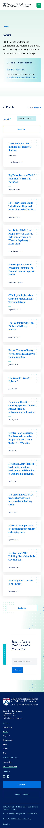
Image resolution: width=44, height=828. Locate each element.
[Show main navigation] (38, 5)
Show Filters (22, 129)
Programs (6, 736)
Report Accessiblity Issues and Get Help (17, 819)
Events (5, 748)
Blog (4, 753)
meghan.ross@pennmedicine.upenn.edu (23, 77)
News (5, 744)
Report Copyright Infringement (14, 813)
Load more (22, 608)
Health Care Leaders (10, 766)
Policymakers (7, 762)
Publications (7, 727)
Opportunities (8, 740)
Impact (5, 731)
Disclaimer (6, 824)
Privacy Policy (32, 813)
